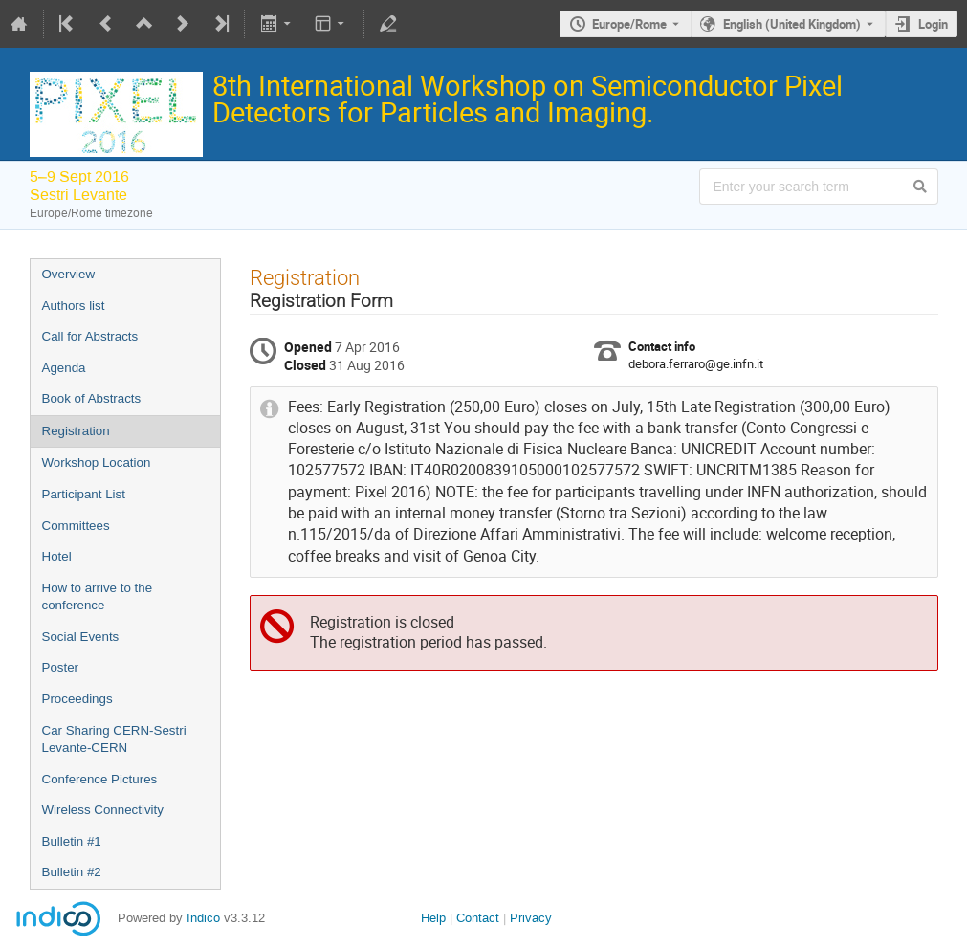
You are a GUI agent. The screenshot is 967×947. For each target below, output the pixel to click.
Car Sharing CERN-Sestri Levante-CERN (114, 739)
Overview (69, 274)
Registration (76, 431)
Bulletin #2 (71, 872)
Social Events (81, 636)
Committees (76, 525)
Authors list (73, 305)
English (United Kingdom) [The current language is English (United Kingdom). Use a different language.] (792, 24)
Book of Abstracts (92, 398)
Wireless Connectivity (103, 810)
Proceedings (77, 699)
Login (933, 24)
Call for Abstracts (90, 336)
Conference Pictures (100, 779)
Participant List (83, 494)
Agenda (64, 368)
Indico (203, 918)
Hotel (57, 556)
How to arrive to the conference (97, 597)
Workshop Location (96, 462)
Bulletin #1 (71, 841)
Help (433, 918)
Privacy (531, 918)
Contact (477, 918)
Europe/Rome (629, 24)
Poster (60, 667)
